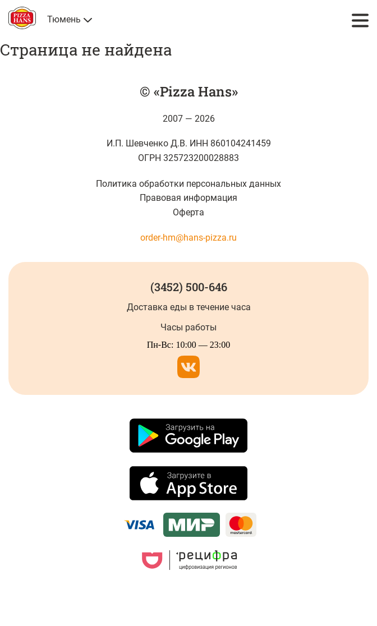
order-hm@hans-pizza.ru (188, 237)
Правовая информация (188, 197)
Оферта (188, 212)
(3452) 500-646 (188, 286)
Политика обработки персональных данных (189, 183)
